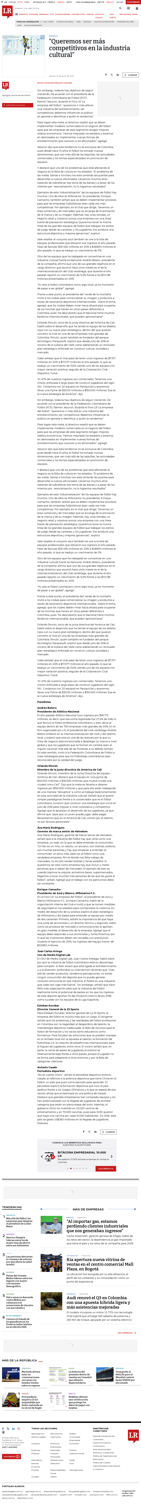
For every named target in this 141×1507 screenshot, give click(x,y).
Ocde (19, 25)
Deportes (10, 1215)
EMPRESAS (43, 14)
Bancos (72, 1394)
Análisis (72, 1434)
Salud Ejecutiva (76, 1470)
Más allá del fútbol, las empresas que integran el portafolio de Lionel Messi (19, 1222)
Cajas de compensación (104, 22)
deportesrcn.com (25, 1498)
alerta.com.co (8, 1498)
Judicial (25, 1394)
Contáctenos (99, 1446)
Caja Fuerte (55, 1437)
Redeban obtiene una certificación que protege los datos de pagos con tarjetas (79, 1402)
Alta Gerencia (56, 1434)
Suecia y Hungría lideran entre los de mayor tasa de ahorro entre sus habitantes (18, 1241)
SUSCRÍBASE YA (105, 1169)
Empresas (35, 1450)
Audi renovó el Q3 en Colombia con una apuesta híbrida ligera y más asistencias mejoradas (98, 1302)
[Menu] (17, 14)
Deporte (120, 1368)
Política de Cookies (101, 1462)
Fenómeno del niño (125, 22)
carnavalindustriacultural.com (44, 1495)
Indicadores (36, 1460)
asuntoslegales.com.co (12, 1491)
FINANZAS (23, 14)
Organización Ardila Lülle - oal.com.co (128, 1493)
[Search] (120, 8)
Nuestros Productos (102, 1443)
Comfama (87, 22)
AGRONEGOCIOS (78, 14)
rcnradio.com (81, 1495)
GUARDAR (130, 75)
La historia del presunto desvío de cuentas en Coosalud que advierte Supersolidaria (80, 1377)
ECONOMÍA (33, 14)
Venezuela (26, 1368)
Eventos (73, 1450)
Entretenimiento (14, 1316)
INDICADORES (125, 14)
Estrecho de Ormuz (65, 22)
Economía (73, 1443)
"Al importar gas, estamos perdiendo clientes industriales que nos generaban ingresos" (97, 1226)
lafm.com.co (112, 1495)
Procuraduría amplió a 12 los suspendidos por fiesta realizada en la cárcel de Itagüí (32, 1402)
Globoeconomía (76, 1453)
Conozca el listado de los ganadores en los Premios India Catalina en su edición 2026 (19, 1323)
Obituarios (55, 1463)
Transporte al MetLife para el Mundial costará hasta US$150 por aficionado (125, 1377)
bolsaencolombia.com (103, 1491)
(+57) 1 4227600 (9, 1447)
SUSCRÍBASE (133, 2)
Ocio (71, 1463)
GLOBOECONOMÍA (62, 14)
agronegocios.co (33, 1491)
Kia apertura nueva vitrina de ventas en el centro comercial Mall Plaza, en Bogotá (100, 1264)
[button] (41, 1157)
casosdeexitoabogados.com (15, 1495)
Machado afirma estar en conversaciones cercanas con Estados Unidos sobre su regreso (31, 1378)
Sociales (35, 1477)
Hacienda (10, 1234)
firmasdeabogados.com (79, 1491)
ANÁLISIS (90, 14)
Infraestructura (56, 1460)
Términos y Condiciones (103, 1453)
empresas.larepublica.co (55, 1491)
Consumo (35, 1443)
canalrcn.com (66, 1495)
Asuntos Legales (38, 1437)
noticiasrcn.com (96, 1495)
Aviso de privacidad (101, 1449)
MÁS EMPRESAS (125, 1333)
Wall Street (48, 22)
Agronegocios (37, 1434)
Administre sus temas (14, 105)
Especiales (55, 1450)
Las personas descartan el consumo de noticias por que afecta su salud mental (19, 1260)
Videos (53, 1477)
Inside (72, 1460)
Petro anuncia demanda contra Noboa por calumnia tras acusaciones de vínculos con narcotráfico (19, 1302)
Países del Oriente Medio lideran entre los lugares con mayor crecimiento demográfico (19, 1281)
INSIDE (135, 14)
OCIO (52, 14)
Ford (78, 22)
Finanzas (35, 1453)
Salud (9, 1253)
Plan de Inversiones (33, 25)
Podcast (35, 1470)
